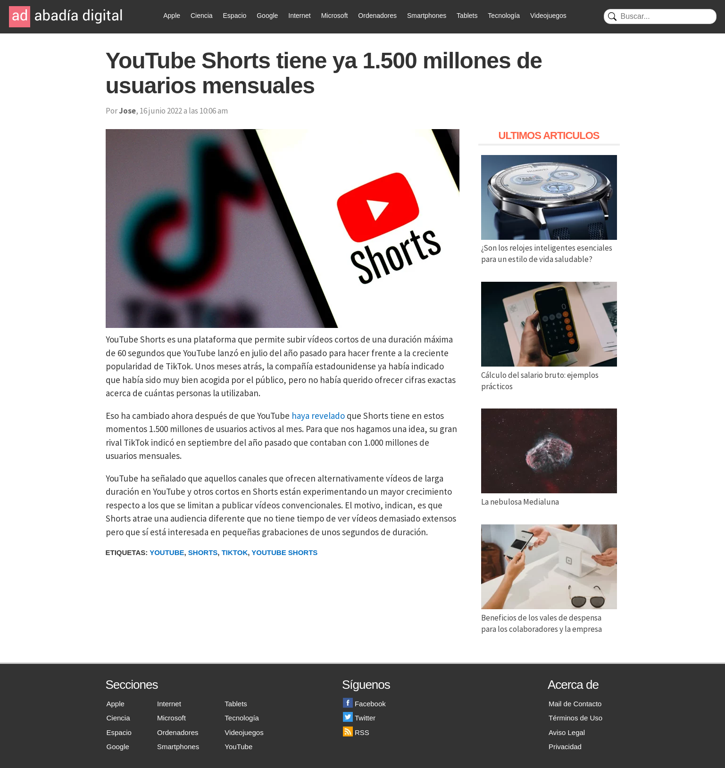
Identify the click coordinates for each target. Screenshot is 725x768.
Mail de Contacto (575, 704)
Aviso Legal (567, 732)
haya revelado (318, 415)
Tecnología (504, 15)
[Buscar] (660, 16)
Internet (299, 15)
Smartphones (426, 15)
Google (267, 15)
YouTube (238, 747)
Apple (171, 15)
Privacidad (565, 747)
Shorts (203, 552)
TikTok (235, 552)
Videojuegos (548, 15)
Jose (127, 111)
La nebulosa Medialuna (549, 496)
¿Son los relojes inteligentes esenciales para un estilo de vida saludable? (549, 248)
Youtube (167, 552)
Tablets (467, 15)
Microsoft (334, 15)
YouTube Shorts (284, 552)
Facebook (364, 704)
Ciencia (202, 15)
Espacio (235, 15)
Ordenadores (377, 15)
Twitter (359, 718)
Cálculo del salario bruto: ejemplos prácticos (549, 375)
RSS (356, 732)
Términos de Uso (575, 718)
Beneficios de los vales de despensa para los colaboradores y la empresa (549, 617)
